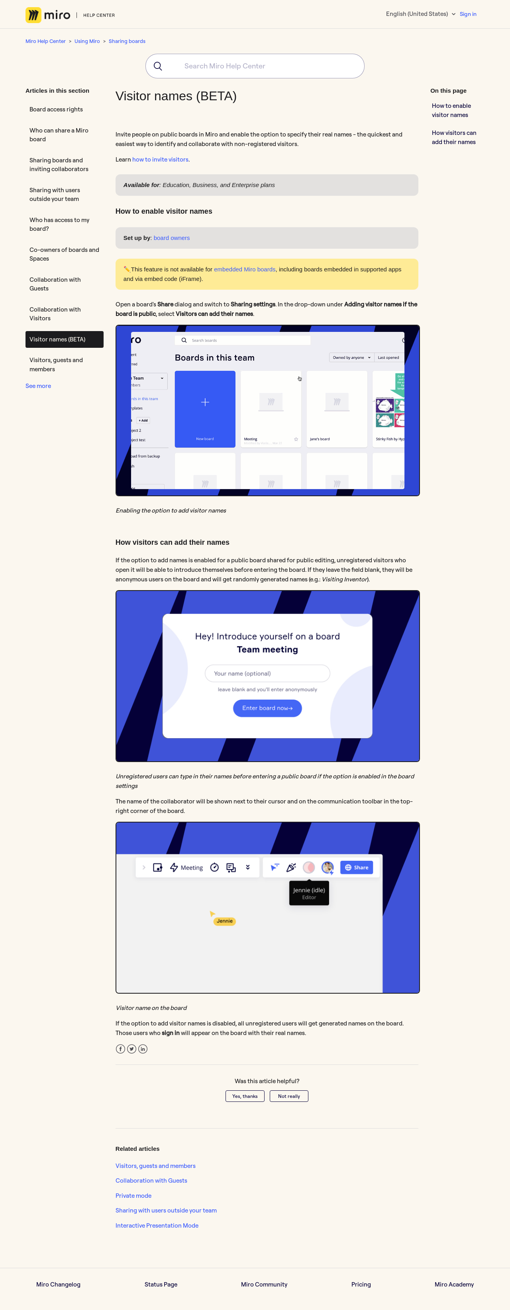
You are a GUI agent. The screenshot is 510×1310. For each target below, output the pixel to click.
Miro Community (264, 1284)
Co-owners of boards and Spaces (64, 254)
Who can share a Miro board (58, 135)
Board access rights (56, 109)
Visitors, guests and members (56, 364)
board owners (172, 237)
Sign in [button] (468, 14)
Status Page (161, 1284)
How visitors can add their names (454, 137)
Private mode (133, 1195)
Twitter (132, 1049)
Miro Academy (454, 1284)
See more (38, 386)
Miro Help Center (46, 41)
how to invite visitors (160, 159)
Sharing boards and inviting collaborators (58, 164)
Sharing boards (127, 41)
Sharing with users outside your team (54, 194)
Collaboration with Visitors (55, 314)
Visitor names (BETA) (57, 339)
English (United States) (417, 14)
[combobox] (255, 66)
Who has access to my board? (59, 224)
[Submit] (155, 66)
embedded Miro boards (244, 269)
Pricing (361, 1284)
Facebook (121, 1049)
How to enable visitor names (451, 110)
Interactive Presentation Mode (157, 1225)
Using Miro (87, 41)
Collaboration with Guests (55, 284)
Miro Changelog (58, 1284)
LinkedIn (143, 1049)
